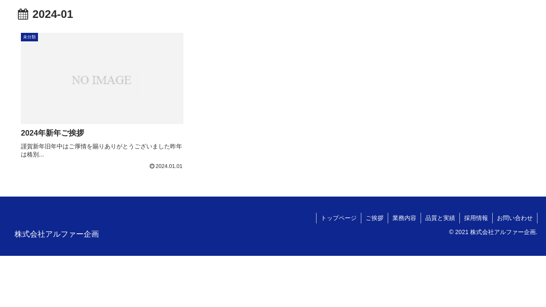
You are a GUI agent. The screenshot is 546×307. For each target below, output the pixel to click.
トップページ (339, 217)
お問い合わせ (515, 217)
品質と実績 (440, 217)
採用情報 (476, 217)
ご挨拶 (374, 217)
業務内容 (404, 217)
